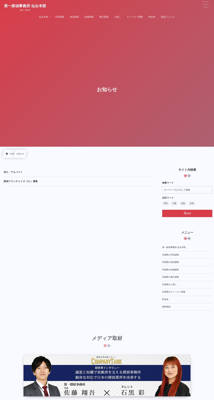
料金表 (165, 299)
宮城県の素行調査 (170, 277)
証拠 (183, 203)
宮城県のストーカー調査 (173, 292)
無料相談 (166, 307)
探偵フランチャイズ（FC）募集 (21, 181)
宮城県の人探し (169, 284)
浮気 (166, 203)
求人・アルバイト (13, 172)
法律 (192, 203)
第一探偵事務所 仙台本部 (25, 6)
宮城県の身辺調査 (170, 262)
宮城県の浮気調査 (170, 255)
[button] (205, 4)
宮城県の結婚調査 (170, 270)
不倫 (174, 203)
